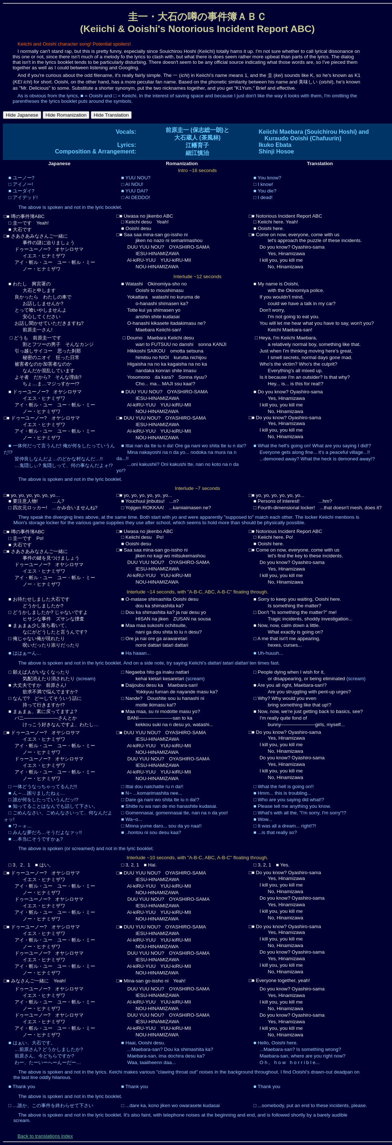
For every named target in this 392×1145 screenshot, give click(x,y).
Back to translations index (45, 1136)
